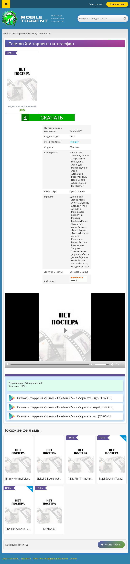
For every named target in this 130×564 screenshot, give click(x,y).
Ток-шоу (74, 141)
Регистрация (95, 4)
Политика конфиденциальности (50, 558)
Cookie (73, 558)
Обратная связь (10, 558)
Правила (26, 558)
